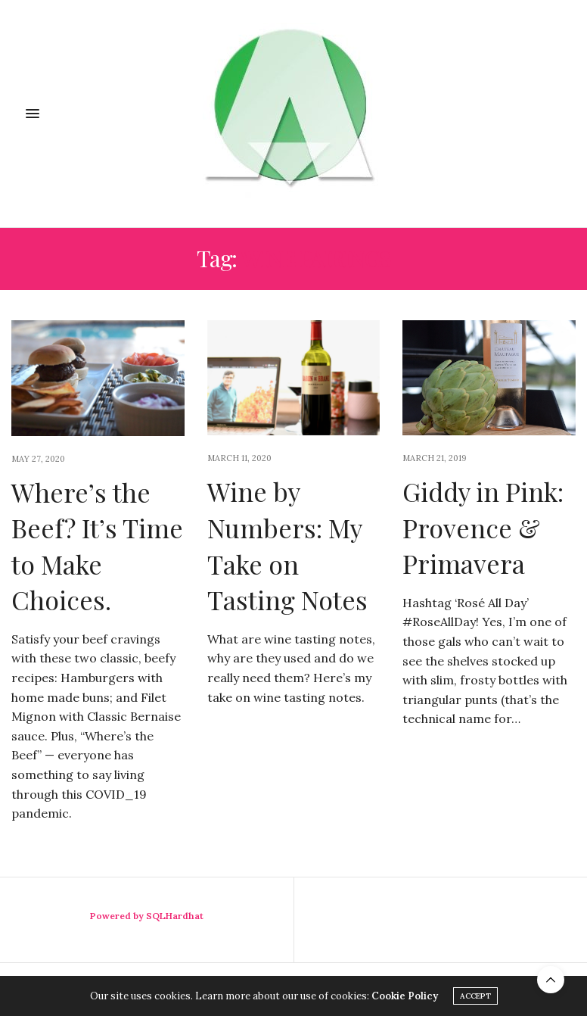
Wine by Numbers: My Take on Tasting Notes (287, 545)
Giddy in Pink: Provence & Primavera (483, 527)
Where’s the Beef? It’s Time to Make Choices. (97, 546)
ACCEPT (475, 996)
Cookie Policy (404, 996)
